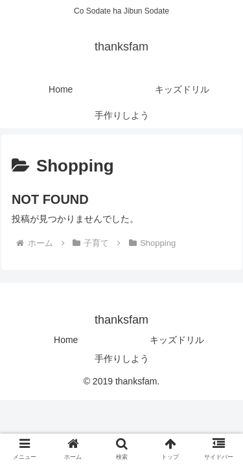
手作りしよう (122, 358)
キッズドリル (177, 340)
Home (66, 340)
